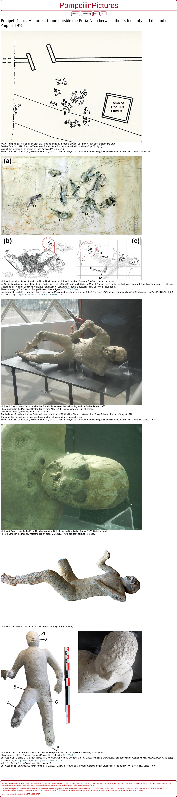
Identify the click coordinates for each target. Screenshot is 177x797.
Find (96, 14)
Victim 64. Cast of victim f (13, 406)
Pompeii (75, 14)
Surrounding (87, 14)
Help (103, 14)
